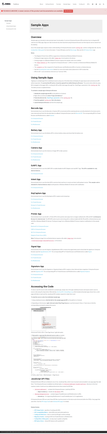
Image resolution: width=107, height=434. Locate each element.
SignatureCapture (85, 271)
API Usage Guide (45, 401)
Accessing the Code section (46, 69)
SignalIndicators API (45, 251)
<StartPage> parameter (53, 98)
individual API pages (58, 401)
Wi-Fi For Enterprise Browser (38, 232)
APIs (88, 4)
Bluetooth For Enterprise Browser (39, 226)
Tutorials (58, 4)
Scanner (52, 115)
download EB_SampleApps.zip (65, 292)
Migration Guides (39, 416)
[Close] (105, 10)
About (41, 4)
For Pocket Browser (36, 121)
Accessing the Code (11, 29)
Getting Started (50, 4)
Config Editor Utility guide (37, 50)
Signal (90, 251)
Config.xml (82, 4)
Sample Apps (66, 4)
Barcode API (79, 113)
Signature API (39, 271)
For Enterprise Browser (37, 118)
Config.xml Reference (40, 414)
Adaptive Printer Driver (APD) (38, 235)
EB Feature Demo (88, 50)
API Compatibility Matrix (41, 412)
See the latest (68, 11)
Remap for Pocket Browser (38, 205)
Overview (8, 23)
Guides (74, 4)
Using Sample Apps (11, 26)
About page (73, 50)
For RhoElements (35, 124)
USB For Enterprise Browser (38, 229)
